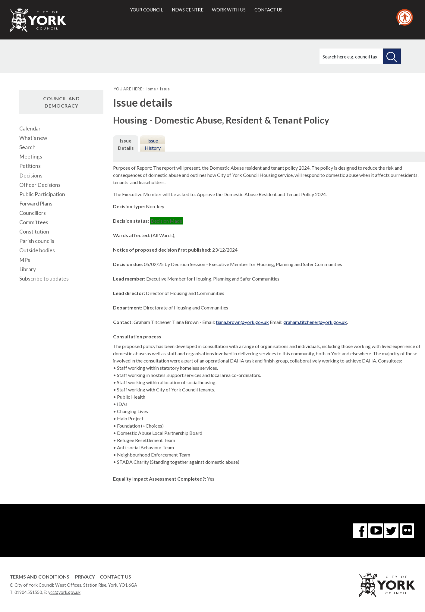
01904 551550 (28, 592)
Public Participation (42, 194)
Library (27, 269)
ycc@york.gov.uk (64, 592)
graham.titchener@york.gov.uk (315, 322)
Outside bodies (37, 250)
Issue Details (126, 144)
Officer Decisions (40, 185)
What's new (33, 138)
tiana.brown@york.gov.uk (242, 322)
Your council (146, 9)
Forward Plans (35, 203)
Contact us (268, 9)
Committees (33, 222)
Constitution (34, 231)
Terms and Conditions (39, 576)
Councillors (32, 213)
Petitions (30, 166)
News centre (187, 9)
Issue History (153, 144)
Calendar (30, 128)
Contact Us (115, 576)
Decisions (30, 175)
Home (150, 88)
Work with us (229, 9)
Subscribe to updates (44, 278)
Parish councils (36, 241)
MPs (24, 260)
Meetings (30, 156)
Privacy (85, 576)
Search (27, 147)
